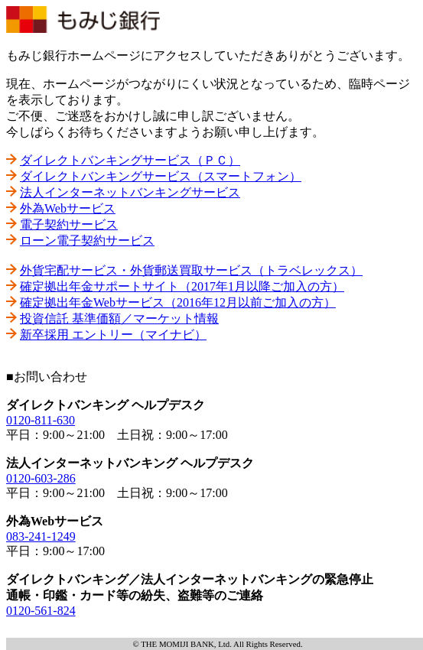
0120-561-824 (41, 610)
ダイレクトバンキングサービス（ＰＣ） (130, 160)
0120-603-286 (41, 478)
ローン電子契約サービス (87, 240)
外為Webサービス (68, 208)
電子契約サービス (69, 224)
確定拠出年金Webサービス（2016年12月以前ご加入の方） (178, 302)
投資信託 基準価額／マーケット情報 (119, 318)
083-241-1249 (41, 536)
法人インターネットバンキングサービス (130, 192)
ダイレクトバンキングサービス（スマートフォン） (160, 176)
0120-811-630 (40, 420)
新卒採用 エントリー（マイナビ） (113, 334)
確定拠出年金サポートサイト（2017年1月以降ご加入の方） (182, 286)
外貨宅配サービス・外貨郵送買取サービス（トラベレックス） (191, 270)
